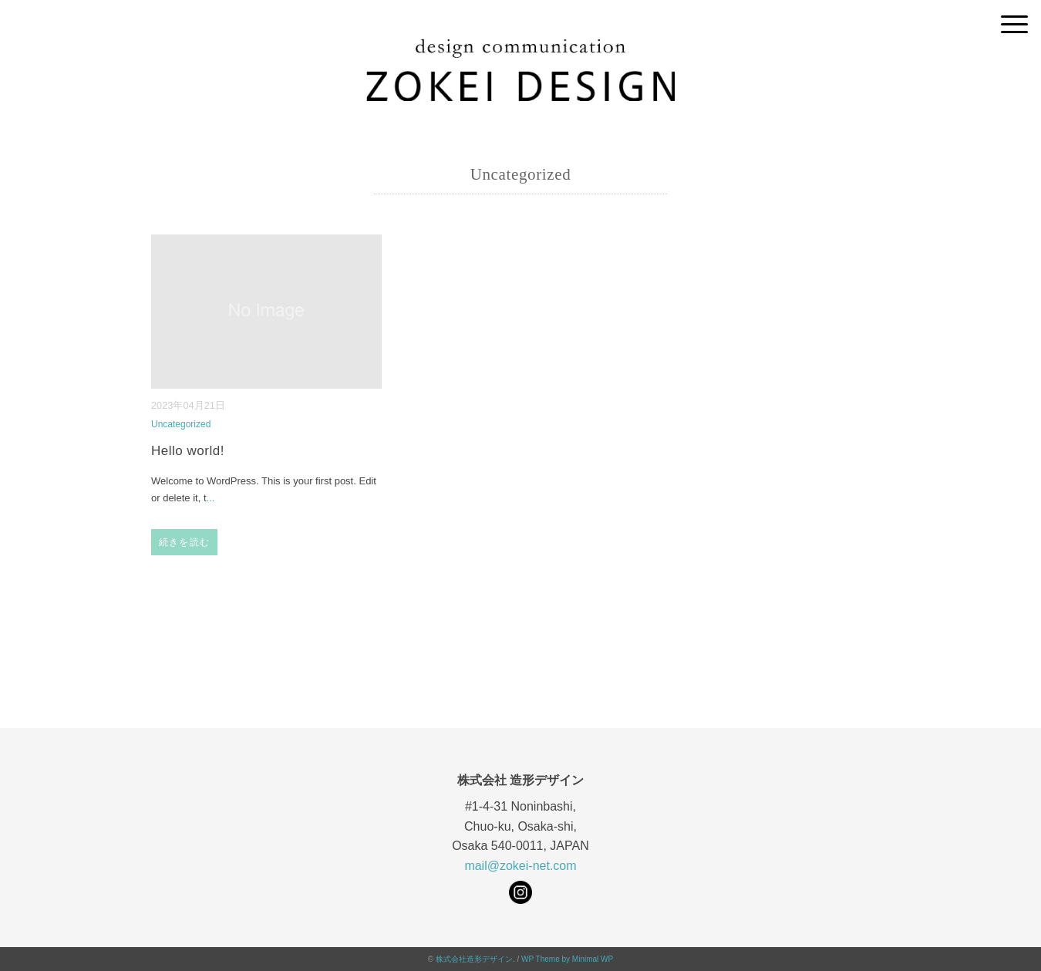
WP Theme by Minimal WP (567, 959)
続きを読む (184, 542)
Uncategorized (181, 424)
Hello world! (187, 450)
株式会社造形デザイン (474, 959)
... (211, 498)
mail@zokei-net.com (520, 865)
